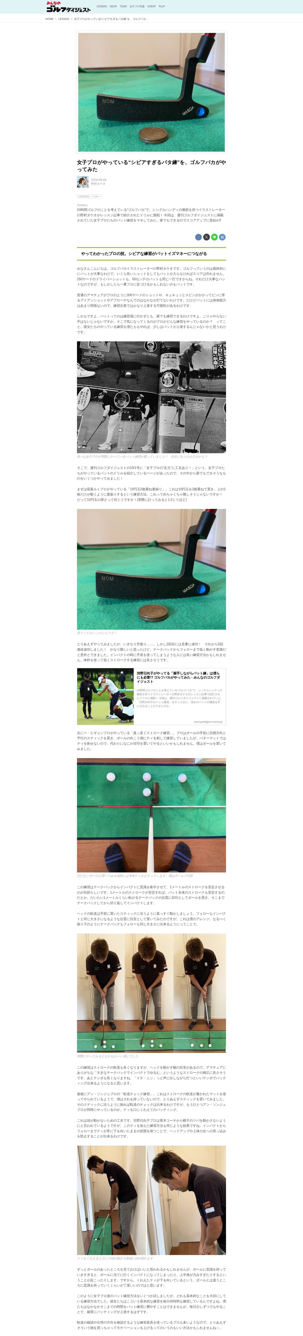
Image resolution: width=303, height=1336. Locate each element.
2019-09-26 (98, 179)
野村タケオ (98, 183)
